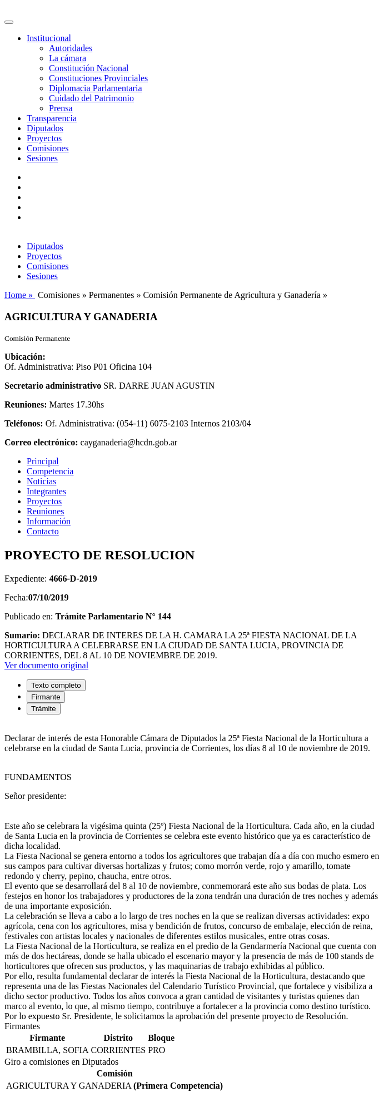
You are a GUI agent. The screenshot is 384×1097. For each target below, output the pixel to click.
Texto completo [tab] (56, 685)
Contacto (43, 531)
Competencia (50, 471)
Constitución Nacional (89, 68)
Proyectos (44, 138)
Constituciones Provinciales (98, 78)
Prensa (61, 108)
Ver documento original (46, 665)
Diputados (45, 128)
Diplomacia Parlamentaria (95, 88)
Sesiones (42, 158)
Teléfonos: (23, 423)
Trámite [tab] (43, 708)
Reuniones (45, 511)
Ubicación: (25, 356)
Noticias (41, 481)
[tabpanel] (192, 872)
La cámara (67, 58)
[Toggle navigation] (8, 22)
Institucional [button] (49, 38)
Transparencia (52, 118)
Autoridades (70, 48)
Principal (43, 461)
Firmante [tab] (46, 697)
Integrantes (46, 491)
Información (49, 521)
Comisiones (48, 148)
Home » (19, 295)
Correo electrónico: (41, 442)
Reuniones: (25, 404)
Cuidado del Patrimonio (91, 98)
